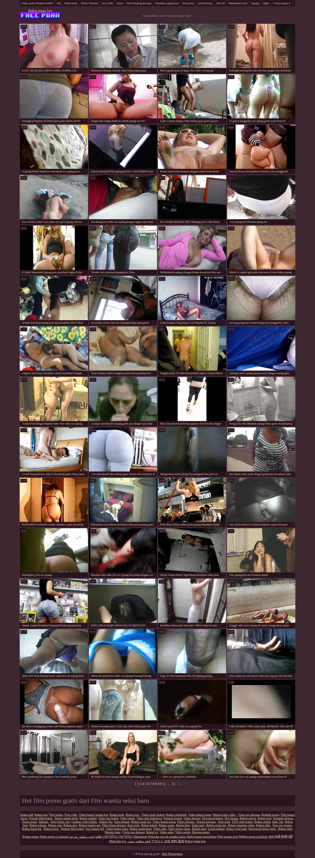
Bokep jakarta (38, 825)
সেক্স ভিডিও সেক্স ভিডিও (117, 836)
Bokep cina (55, 825)
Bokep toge (265, 818)
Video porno (182, 832)
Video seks (159, 828)
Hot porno (188, 3)
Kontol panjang (206, 821)
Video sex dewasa (249, 815)
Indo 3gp (277, 821)
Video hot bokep (108, 818)
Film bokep (56, 815)
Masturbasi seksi (238, 3)
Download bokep (212, 818)
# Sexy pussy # (281, 3)
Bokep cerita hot (216, 825)
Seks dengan (122, 821)
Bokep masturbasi (141, 828)
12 (173, 784)
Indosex (44, 821)
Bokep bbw (183, 825)
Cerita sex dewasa (133, 832)
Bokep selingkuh (176, 815)
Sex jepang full (95, 828)
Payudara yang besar (167, 3)
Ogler (266, 3)
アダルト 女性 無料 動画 (167, 841)
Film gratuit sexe (227, 836)
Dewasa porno (200, 832)
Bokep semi (285, 828)
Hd (58, 3)
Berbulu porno (270, 815)
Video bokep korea (199, 815)
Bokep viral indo (236, 828)
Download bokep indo (262, 828)
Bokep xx (152, 832)
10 (159, 784)
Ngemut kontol (173, 818)
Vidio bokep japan (179, 828)
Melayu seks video (224, 815)
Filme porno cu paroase (54, 836)
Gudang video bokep (84, 821)
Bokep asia (133, 815)
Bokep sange (167, 825)
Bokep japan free (40, 11)
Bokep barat (52, 828)
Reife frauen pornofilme (202, 836)
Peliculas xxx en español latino (167, 836)
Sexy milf (107, 3)
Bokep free (106, 821)
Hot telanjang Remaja (139, 3)
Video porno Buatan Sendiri (37, 3)
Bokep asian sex (141, 821)
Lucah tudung (216, 828)
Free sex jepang (282, 825)
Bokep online (262, 821)
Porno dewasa (186, 821)
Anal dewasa (205, 3)
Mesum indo (113, 832)
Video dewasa (192, 818)
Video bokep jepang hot (93, 815)
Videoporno (140, 836)
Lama (119, 3)
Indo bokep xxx (60, 821)
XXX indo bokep (242, 821)
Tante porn (198, 825)
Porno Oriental (89, 3)
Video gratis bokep (152, 815)
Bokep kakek (149, 825)
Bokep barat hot (32, 828)
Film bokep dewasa (114, 825)
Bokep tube (263, 825)
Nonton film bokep (41, 818)
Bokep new (70, 825)
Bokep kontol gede (66, 818)
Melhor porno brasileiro (253, 836)
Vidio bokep (127, 818)
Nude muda (70, 3)
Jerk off (220, 3)
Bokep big (41, 815)
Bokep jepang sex (90, 825)
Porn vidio (71, 815)
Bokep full (26, 815)
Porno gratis (29, 821)
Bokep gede (117, 815)
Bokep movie (248, 818)
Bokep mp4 (199, 828)
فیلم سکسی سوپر (138, 841)
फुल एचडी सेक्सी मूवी (281, 836)
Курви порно (30, 836)
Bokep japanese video (241, 825)
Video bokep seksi (117, 828)
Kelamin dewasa (283, 818)
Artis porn (224, 821)
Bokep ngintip (88, 818)
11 (164, 784)
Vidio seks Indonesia (149, 818)
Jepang (255, 3)
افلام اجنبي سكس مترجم (85, 836)
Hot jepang (231, 818)
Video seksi (166, 832)
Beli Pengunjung (172, 854)
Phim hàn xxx (117, 841)
